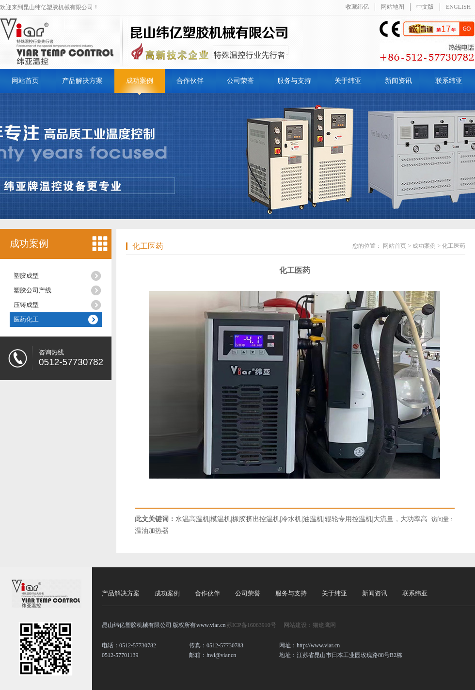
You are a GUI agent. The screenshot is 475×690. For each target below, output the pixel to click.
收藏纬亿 (357, 6)
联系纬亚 (448, 80)
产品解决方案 (82, 80)
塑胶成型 (26, 275)
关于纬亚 (348, 80)
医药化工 (26, 319)
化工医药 (147, 246)
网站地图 (392, 6)
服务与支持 (294, 80)
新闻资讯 (398, 80)
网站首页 (25, 80)
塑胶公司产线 (32, 290)
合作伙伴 (190, 80)
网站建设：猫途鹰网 (310, 625)
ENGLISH (458, 6)
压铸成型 (26, 304)
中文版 (425, 6)
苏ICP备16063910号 (251, 625)
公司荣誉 (240, 80)
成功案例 (139, 80)
